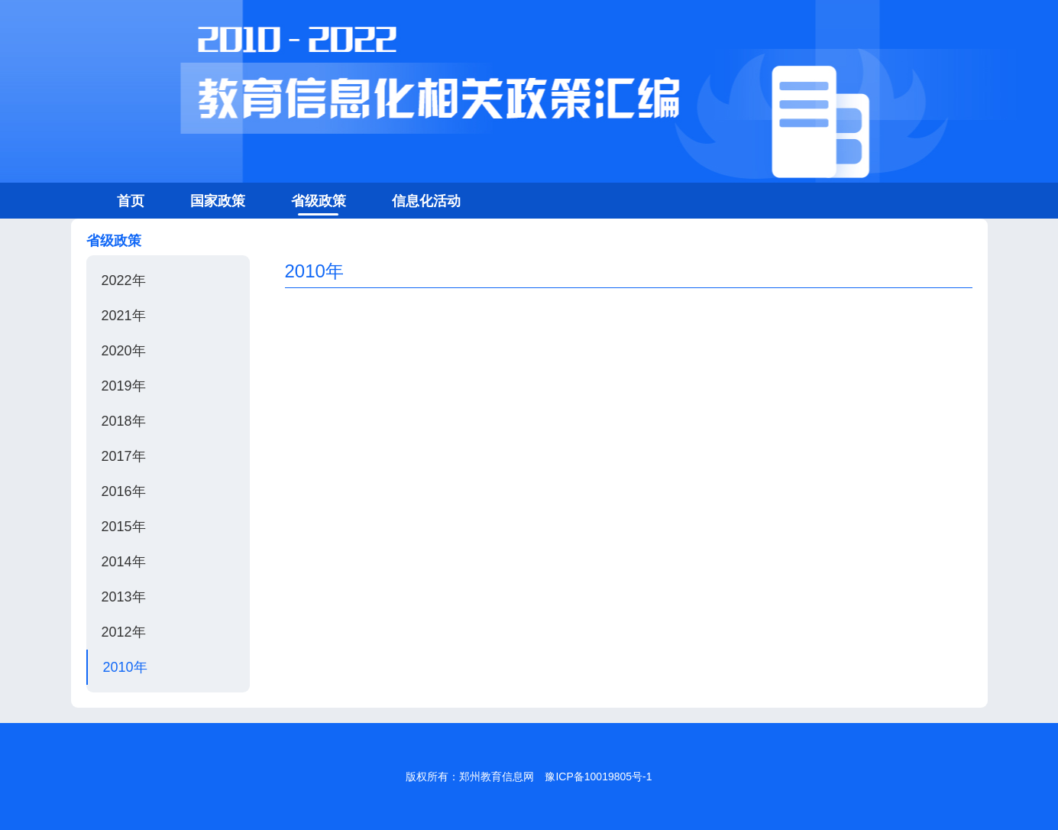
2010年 (125, 667)
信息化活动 (426, 201)
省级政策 (318, 201)
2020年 (124, 350)
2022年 (124, 280)
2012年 (124, 632)
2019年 (124, 386)
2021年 (124, 315)
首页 (130, 201)
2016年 (124, 491)
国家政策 (217, 201)
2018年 (124, 421)
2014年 (124, 561)
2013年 (124, 597)
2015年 (124, 526)
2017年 (124, 456)
